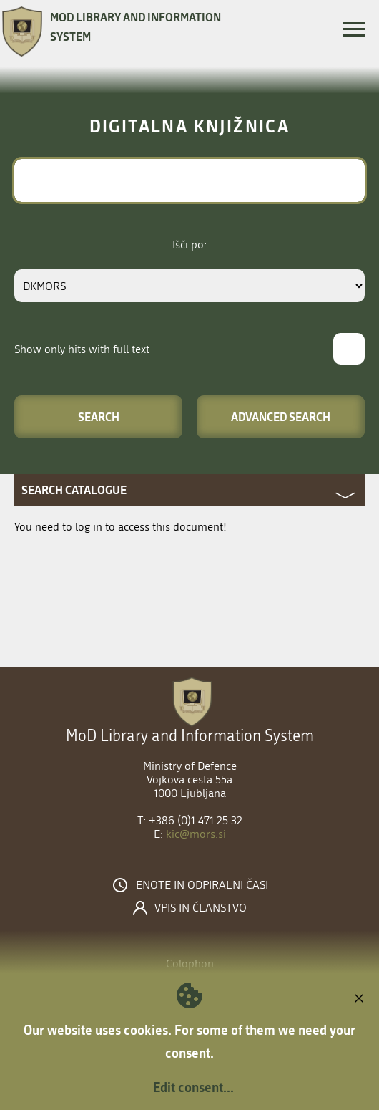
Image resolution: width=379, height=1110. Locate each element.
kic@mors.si (196, 834)
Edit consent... (193, 1087)
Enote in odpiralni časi (202, 885)
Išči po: (189, 244)
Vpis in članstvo (200, 908)
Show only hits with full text (81, 349)
